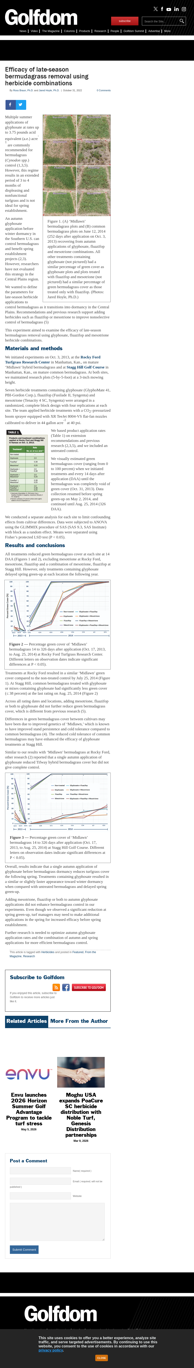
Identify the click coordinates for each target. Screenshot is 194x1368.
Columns (69, 31)
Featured (78, 952)
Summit (134, 31)
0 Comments (104, 90)
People (115, 31)
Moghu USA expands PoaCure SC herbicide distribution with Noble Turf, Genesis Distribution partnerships (81, 1115)
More (167, 31)
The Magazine (50, 31)
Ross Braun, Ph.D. (23, 90)
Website (77, 1196)
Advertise (154, 31)
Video (34, 31)
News (23, 31)
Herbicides (47, 952)
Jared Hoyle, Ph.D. (49, 90)
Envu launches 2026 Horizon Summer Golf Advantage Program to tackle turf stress (29, 1109)
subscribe (125, 21)
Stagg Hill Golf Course (85, 367)
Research (100, 31)
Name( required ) (82, 1170)
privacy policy (51, 1350)
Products (84, 31)
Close (101, 1358)
